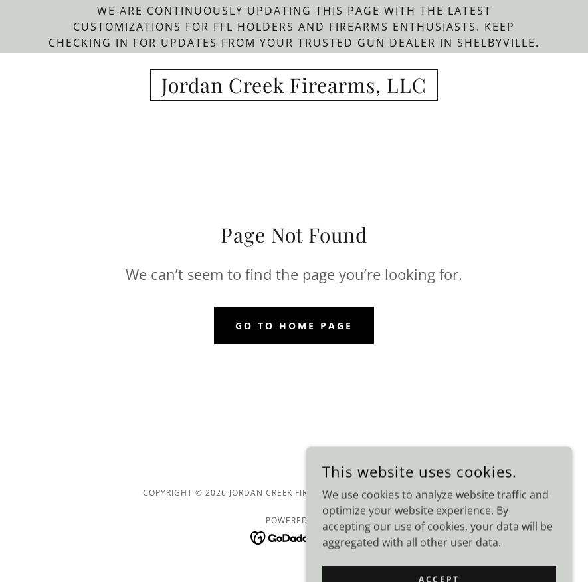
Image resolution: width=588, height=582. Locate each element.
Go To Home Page (294, 325)
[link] (294, 89)
